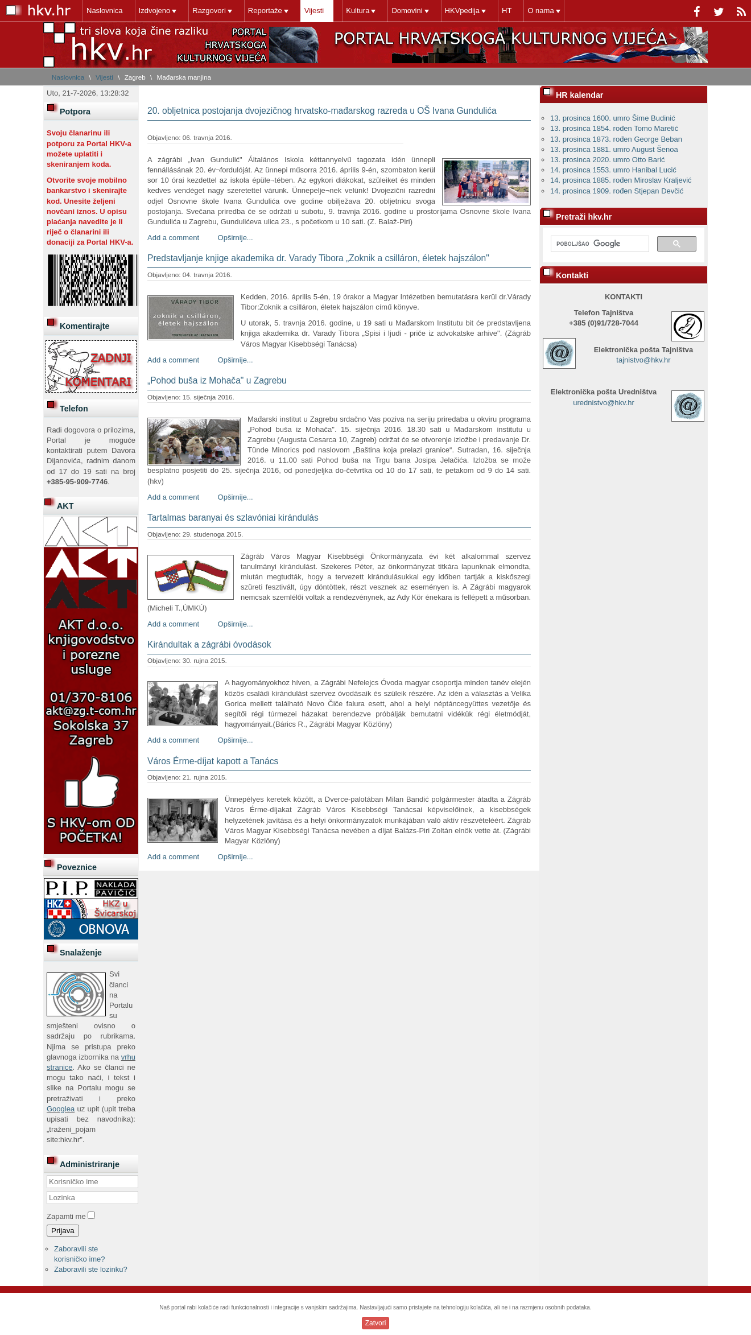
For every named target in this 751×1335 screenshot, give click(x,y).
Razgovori (209, 10)
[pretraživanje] (598, 244)
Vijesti (314, 10)
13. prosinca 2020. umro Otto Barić (607, 159)
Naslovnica (104, 10)
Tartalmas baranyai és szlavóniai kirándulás (233, 517)
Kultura (357, 10)
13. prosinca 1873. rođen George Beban (616, 139)
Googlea (61, 1109)
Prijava (63, 1230)
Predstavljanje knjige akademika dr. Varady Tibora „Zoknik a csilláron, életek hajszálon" (318, 258)
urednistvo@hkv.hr (603, 402)
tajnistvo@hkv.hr (643, 360)
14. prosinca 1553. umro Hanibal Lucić (613, 170)
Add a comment (173, 237)
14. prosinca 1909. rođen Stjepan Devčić (616, 191)
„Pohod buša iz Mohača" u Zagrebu (217, 380)
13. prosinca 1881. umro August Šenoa (614, 149)
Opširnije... (235, 237)
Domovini (406, 10)
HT (506, 10)
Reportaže (265, 10)
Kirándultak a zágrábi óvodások (209, 644)
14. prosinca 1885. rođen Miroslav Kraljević (621, 180)
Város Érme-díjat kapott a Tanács (212, 761)
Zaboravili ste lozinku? (90, 1269)
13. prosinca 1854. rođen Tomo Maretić (614, 128)
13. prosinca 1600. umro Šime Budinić (612, 118)
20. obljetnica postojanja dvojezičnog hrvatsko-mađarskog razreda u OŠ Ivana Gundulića (322, 111)
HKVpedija (462, 10)
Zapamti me (66, 1216)
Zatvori (375, 1323)
